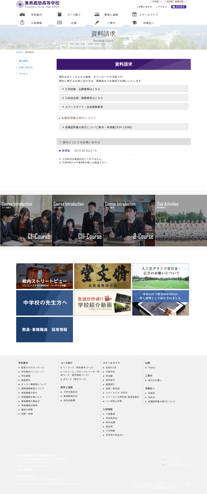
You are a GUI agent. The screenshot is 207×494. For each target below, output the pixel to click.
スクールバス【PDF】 (117, 392)
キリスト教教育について (34, 384)
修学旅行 (110, 380)
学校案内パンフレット (32, 371)
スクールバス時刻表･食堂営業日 (122, 396)
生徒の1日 (111, 367)
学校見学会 (111, 418)
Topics (151, 367)
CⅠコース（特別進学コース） (79, 367)
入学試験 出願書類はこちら (81, 89)
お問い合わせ (146, 8)
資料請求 (180, 8)
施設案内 (26, 380)
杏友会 (151, 397)
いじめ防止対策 (114, 401)
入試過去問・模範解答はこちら (82, 98)
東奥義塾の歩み (29, 392)
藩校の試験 (27, 409)
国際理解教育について (32, 388)
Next (199, 216)
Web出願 (110, 422)
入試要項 (110, 413)
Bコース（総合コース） (76, 379)
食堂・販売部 (113, 388)
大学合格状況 (70, 391)
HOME (19, 52)
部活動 (109, 375)
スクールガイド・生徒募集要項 (82, 107)
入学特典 (110, 430)
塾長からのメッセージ (32, 367)
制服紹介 (110, 384)
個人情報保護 (25, 469)
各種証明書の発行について (162, 401)
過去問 (109, 426)
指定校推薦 (69, 400)
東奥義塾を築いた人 (31, 396)
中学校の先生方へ (115, 434)
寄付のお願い (155, 380)
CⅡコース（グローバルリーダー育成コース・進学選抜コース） (79, 373)
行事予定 (110, 371)
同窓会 (151, 393)
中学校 (156, 2)
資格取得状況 (70, 396)
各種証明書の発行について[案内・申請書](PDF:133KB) (97, 127)
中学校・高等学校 (176, 2)
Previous (1, 216)
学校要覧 (26, 375)
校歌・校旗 (27, 413)
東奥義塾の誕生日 (30, 401)
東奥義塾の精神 (29, 405)
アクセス (163, 8)
